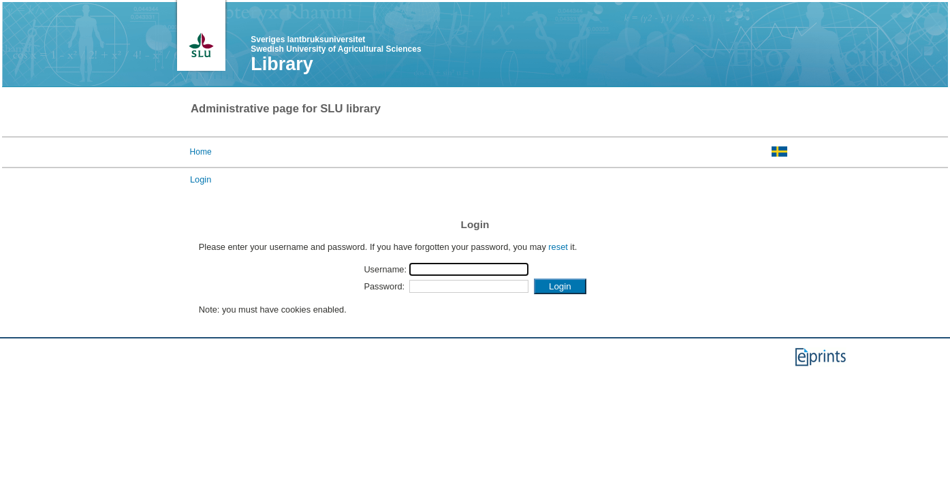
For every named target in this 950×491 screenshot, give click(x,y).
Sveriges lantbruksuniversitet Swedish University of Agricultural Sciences (336, 44)
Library (282, 64)
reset (557, 247)
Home (201, 152)
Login (200, 179)
